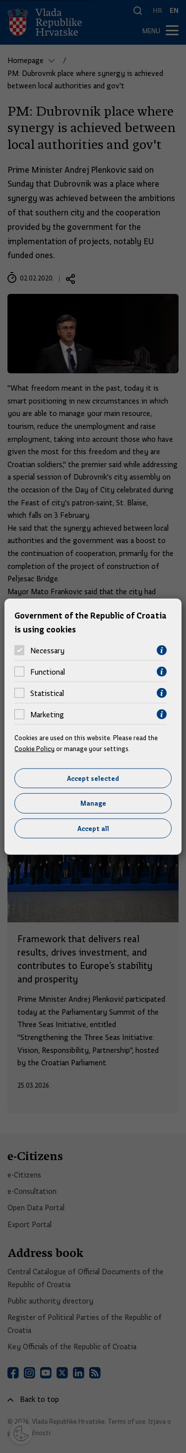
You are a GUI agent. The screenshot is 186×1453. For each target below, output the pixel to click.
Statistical (47, 693)
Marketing (47, 714)
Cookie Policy (34, 749)
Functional (47, 671)
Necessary (47, 650)
